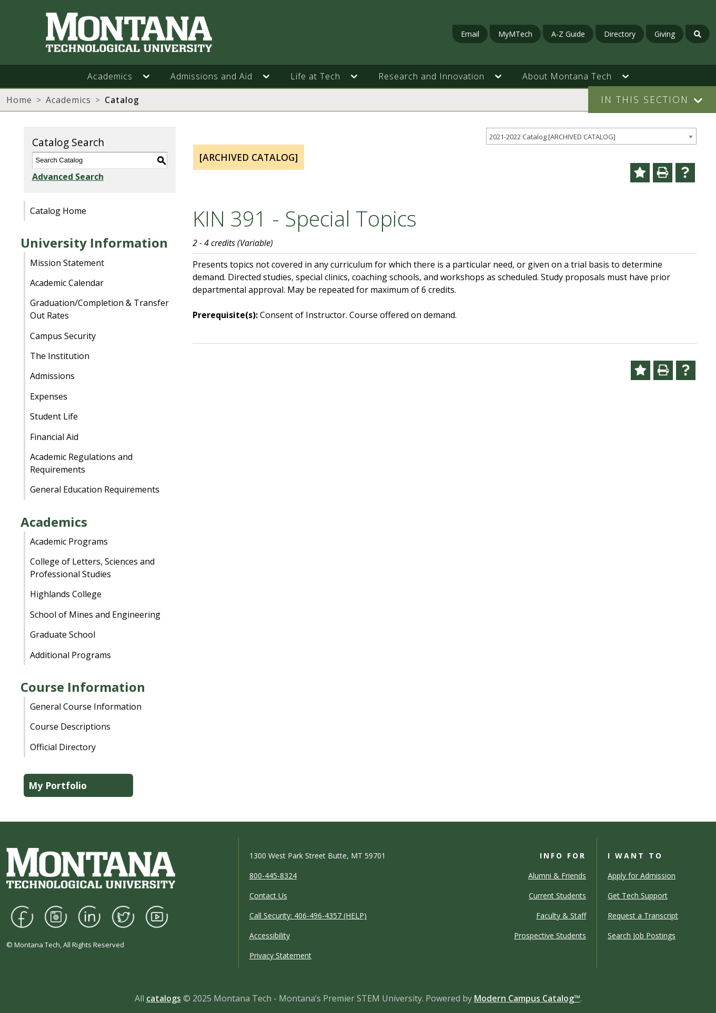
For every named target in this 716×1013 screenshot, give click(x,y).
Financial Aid (54, 437)
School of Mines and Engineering (95, 614)
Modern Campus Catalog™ (527, 998)
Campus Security (63, 336)
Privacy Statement (280, 955)
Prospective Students (550, 935)
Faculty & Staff (561, 915)
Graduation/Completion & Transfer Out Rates (99, 309)
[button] (151, 76)
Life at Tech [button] (315, 76)
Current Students (557, 896)
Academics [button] (110, 76)
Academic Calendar (67, 283)
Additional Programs (70, 655)
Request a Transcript (643, 915)
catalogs (163, 998)
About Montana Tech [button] (567, 76)
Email (470, 34)
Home (19, 100)
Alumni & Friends (557, 876)
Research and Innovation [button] (431, 76)
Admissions (52, 376)
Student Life (54, 416)
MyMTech (515, 34)
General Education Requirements (94, 489)
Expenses (48, 396)
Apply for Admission (641, 876)
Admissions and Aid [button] (211, 76)
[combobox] (591, 136)
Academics (68, 100)
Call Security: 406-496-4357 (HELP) (308, 915)
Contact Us (268, 896)
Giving (664, 34)
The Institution (59, 356)
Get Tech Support (638, 896)
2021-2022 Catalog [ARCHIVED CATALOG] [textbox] (552, 136)
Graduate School (62, 634)
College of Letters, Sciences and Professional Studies (92, 568)
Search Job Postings (641, 935)
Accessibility (269, 935)
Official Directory (63, 747)
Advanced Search (68, 176)
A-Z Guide (568, 34)
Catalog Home (58, 211)
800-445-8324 (273, 876)
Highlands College (66, 594)
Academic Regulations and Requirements (81, 463)
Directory (620, 34)
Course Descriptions (70, 726)
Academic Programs (69, 541)
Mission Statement (67, 263)
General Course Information (86, 706)
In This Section (645, 99)
